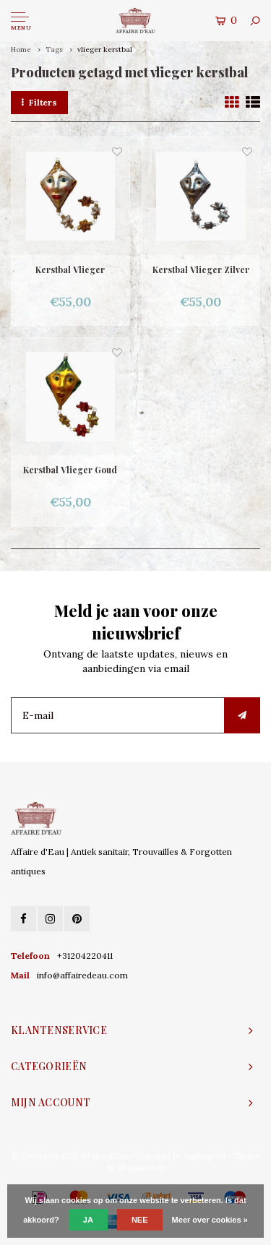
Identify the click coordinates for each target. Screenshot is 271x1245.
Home (21, 49)
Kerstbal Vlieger (70, 269)
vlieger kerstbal (104, 49)
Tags (54, 49)
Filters (39, 102)
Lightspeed (204, 1156)
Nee (140, 1219)
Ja (88, 1219)
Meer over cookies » (210, 1219)
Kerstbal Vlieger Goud (70, 469)
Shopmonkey (141, 1168)
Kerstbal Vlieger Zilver (200, 269)
